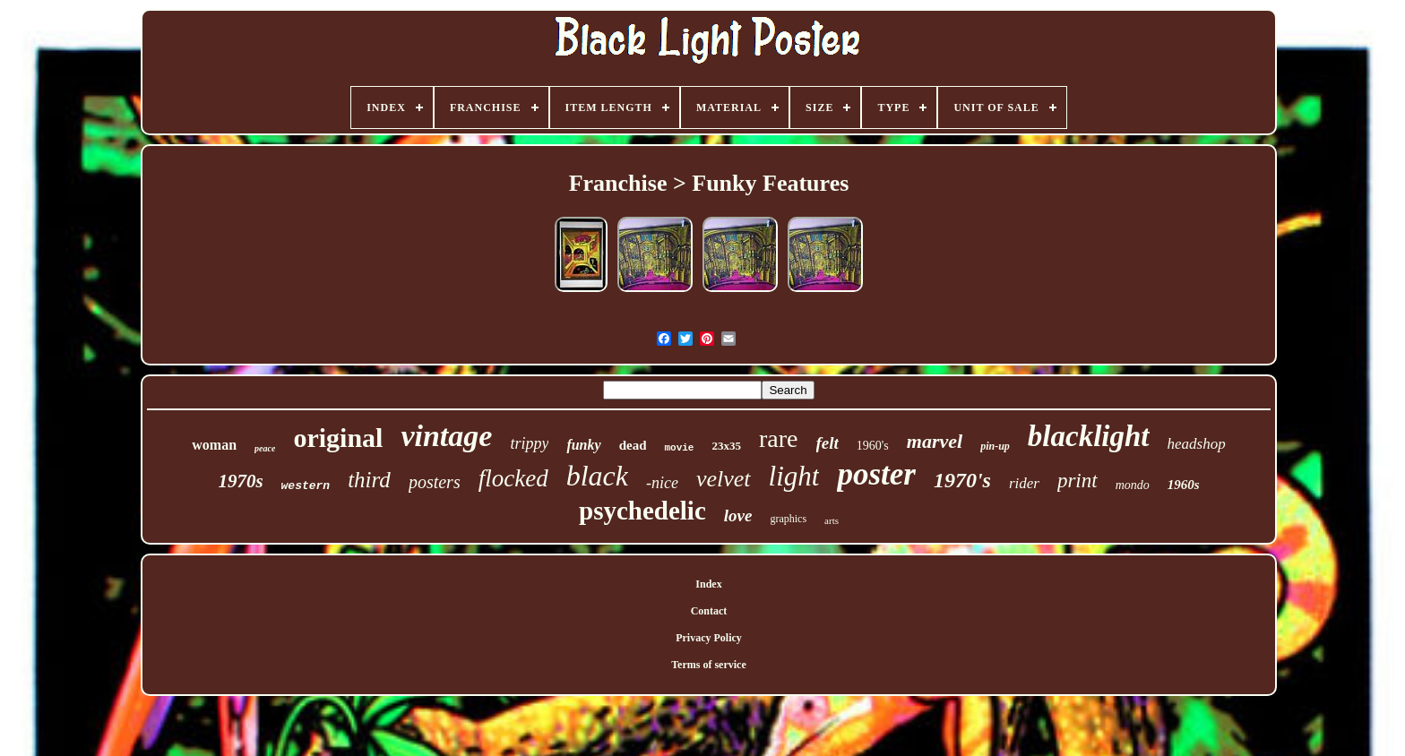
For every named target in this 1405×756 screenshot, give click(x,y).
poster (876, 474)
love (738, 515)
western (306, 486)
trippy (529, 443)
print (1077, 480)
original (338, 437)
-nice (662, 483)
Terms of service (708, 664)
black (597, 476)
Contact (709, 611)
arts (831, 520)
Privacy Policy (709, 637)
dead (633, 445)
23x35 (726, 445)
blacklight (1089, 436)
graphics (788, 518)
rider (1024, 483)
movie (679, 447)
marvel (934, 441)
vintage (446, 435)
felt (827, 443)
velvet (723, 479)
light (794, 476)
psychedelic (642, 510)
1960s (1184, 484)
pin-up (995, 446)
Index (708, 584)
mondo (1133, 485)
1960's (873, 445)
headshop (1197, 443)
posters (435, 482)
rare (778, 438)
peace (264, 448)
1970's (962, 480)
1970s (240, 481)
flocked (513, 478)
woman (214, 444)
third (369, 480)
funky (583, 444)
